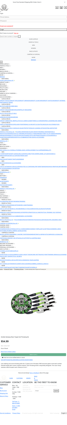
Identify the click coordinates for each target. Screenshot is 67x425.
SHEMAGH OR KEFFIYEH (13, 168)
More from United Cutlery (8, 351)
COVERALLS (3, 251)
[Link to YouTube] (47, 378)
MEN (33, 45)
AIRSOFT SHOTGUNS (48, 100)
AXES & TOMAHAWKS (34, 133)
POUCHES (17, 220)
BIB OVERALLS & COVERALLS (8, 150)
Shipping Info (4, 393)
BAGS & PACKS (33, 51)
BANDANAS (45, 166)
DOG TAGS (30, 260)
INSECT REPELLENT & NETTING (41, 229)
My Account (3, 390)
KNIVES (28, 378)
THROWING (16, 201)
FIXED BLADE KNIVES (32, 132)
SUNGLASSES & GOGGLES (7, 254)
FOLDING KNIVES (21, 132)
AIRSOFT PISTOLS (5, 100)
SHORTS (6, 159)
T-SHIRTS (2, 154)
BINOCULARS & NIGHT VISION (23, 254)
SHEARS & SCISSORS (46, 135)
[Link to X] (62, 378)
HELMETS (59, 166)
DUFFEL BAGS (51, 220)
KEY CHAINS (3, 264)
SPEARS (7, 135)
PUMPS (9, 231)
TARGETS (2, 128)
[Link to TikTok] (59, 378)
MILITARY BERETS (37, 166)
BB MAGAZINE (16, 110)
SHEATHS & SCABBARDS (21, 137)
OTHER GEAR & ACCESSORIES (36, 137)
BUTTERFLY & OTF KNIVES (47, 133)
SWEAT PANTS (12, 159)
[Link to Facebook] (51, 378)
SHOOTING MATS (48, 128)
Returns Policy (4, 396)
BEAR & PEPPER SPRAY (6, 234)
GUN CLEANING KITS (37, 128)
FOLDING (2, 201)
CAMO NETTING (36, 254)
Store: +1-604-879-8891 (16, 406)
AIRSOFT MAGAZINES (6, 110)
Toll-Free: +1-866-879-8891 (16, 402)
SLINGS (43, 124)
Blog (1, 388)
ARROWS (15, 117)
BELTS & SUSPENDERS (39, 150)
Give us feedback (34, 373)
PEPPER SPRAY (27, 212)
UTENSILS (13, 229)
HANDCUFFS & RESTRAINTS (33, 135)
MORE (33, 57)
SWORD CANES (22, 205)
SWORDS (10, 133)
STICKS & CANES (17, 133)
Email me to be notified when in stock (13, 357)
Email (13, 409)
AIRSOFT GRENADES (24, 100)
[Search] (9, 36)
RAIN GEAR (24, 155)
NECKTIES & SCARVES (26, 166)
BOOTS (2, 163)
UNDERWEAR (20, 159)
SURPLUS (15, 251)
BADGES (2, 260)
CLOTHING (19, 378)
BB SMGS (15, 106)
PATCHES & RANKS (21, 260)
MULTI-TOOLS (13, 135)
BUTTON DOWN (33, 154)
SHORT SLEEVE (13, 154)
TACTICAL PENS (45, 212)
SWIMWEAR (3, 177)
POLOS (27, 154)
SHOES (6, 163)
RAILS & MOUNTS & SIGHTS (33, 124)
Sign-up (16, 33)
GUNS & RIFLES (33, 39)
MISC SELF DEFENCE (55, 212)
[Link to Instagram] (55, 378)
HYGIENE (2, 229)
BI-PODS (57, 124)
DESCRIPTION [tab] (5, 360)
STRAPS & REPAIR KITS (41, 234)
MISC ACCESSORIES (26, 216)
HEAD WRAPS (52, 166)
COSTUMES (10, 251)
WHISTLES (15, 264)
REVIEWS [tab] (16, 360)
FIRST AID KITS (14, 238)
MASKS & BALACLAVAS (13, 166)
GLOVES (31, 150)
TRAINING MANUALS (54, 254)
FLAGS (34, 260)
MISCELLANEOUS (43, 264)
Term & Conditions (5, 413)
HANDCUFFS (19, 212)
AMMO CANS (16, 234)
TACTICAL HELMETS (16, 256)
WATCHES (21, 264)
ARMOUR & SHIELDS (6, 212)
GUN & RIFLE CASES (10, 128)
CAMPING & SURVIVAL (33, 54)
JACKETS (2, 181)
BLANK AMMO (57, 121)
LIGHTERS (10, 264)
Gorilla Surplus (27, 413)
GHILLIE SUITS (22, 238)
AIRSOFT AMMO (4, 121)
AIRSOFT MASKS (8, 102)
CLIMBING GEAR (16, 231)
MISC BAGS (58, 220)
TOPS (1, 267)
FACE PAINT (44, 254)
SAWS (32, 209)
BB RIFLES (9, 106)
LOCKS (61, 254)
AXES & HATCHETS (5, 209)
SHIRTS (7, 154)
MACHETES (25, 133)
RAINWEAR (31, 234)
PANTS (2, 159)
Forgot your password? (6, 26)
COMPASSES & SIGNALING (54, 234)
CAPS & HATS (3, 166)
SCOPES (14, 124)
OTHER (55, 128)
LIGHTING (23, 231)
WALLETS (48, 150)
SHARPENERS (10, 137)
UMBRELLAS (35, 264)
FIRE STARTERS (24, 234)
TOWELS (5, 231)
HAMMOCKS (28, 229)
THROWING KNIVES (43, 132)
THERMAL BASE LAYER (22, 150)
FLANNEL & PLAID (43, 154)
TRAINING (22, 201)
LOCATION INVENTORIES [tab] (26, 360)
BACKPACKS (23, 220)
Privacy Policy (16, 413)
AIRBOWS (2, 117)
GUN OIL (18, 128)
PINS (37, 260)
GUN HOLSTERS (50, 124)
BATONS (14, 212)
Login (33, 29)
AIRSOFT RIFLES (14, 100)
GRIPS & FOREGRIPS (6, 124)
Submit (56, 391)
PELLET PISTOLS (4, 113)
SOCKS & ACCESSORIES (14, 163)
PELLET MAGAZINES (26, 110)
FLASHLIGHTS (21, 135)
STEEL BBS (12, 121)
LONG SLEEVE (21, 154)
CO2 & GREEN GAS (25, 121)
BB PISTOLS (3, 106)
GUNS (11, 378)
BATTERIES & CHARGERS (37, 121)
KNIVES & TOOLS (33, 42)
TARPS (2, 238)
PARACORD (7, 238)
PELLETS (17, 121)
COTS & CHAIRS (20, 229)
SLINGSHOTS (43, 209)
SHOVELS (36, 209)
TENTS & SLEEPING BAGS (33, 238)
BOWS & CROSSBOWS (16, 209)
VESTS (19, 155)
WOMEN (33, 48)
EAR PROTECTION (26, 128)
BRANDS (33, 60)
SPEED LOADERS (48, 121)
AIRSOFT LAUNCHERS (36, 100)
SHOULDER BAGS (42, 220)
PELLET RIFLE (13, 113)
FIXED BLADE (9, 201)
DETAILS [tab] (11, 360)
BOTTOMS (19, 267)
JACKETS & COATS (13, 155)
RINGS (30, 264)
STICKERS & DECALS (10, 260)
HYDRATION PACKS (32, 220)
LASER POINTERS (21, 124)
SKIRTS (10, 185)
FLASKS (26, 264)
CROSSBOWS (9, 117)
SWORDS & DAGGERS (6, 205)
